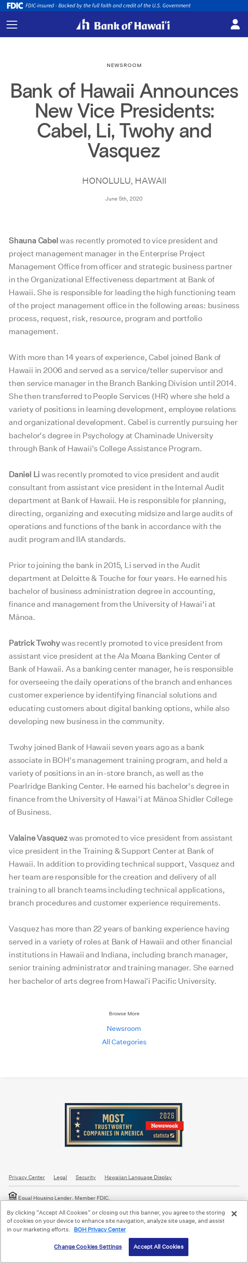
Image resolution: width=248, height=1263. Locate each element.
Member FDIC (91, 1198)
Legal (60, 1177)
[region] (124, 1231)
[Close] (234, 1213)
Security (86, 1177)
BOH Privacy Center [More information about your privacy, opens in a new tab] (100, 1229)
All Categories (124, 1042)
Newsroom (124, 1028)
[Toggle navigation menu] (11, 24)
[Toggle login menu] (235, 24)
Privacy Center (27, 1177)
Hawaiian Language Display (138, 1177)
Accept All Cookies (158, 1246)
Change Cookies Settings (88, 1246)
